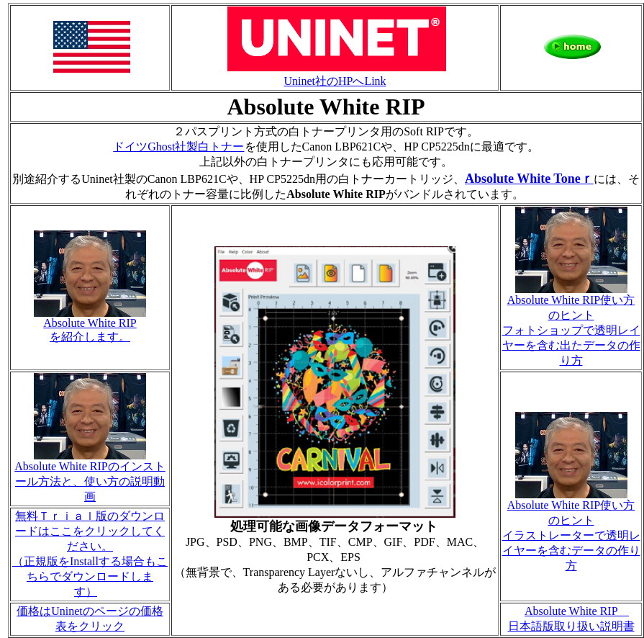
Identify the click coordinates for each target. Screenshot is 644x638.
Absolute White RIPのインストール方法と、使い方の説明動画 (89, 476)
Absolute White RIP (577, 611)
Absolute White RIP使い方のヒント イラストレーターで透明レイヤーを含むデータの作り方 (571, 530)
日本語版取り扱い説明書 (571, 626)
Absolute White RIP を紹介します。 (90, 325)
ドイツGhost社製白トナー (178, 146)
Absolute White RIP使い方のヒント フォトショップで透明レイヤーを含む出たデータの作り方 (571, 325)
